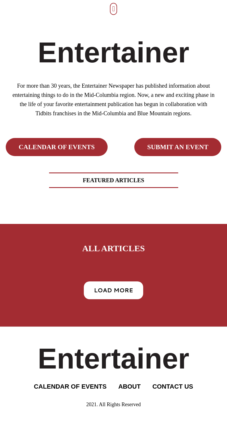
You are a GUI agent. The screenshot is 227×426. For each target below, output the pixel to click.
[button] (113, 9)
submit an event (177, 147)
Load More (113, 290)
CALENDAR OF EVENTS (70, 386)
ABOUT (129, 386)
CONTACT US (172, 386)
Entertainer (113, 52)
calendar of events (57, 147)
